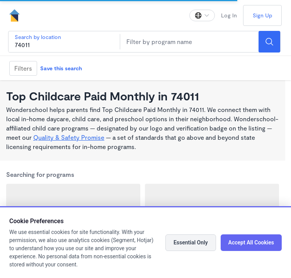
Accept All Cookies (251, 242)
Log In (229, 15)
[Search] (269, 42)
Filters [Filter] (23, 68)
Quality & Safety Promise (68, 137)
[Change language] (202, 15)
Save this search (61, 68)
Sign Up (262, 15)
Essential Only (191, 242)
